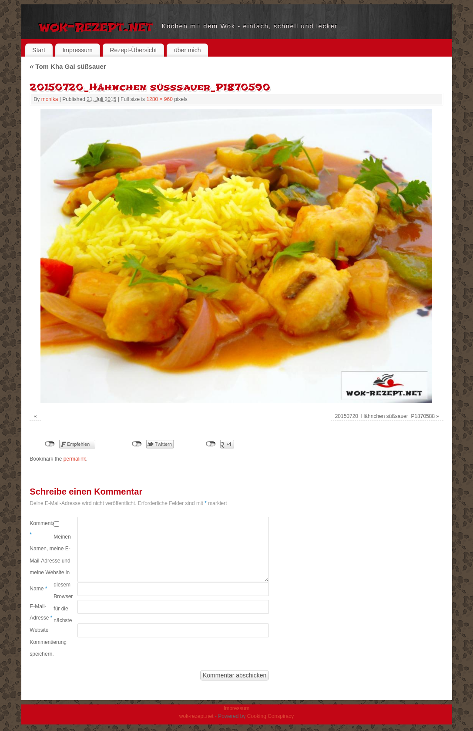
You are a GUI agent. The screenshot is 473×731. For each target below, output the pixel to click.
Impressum (77, 50)
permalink (75, 459)
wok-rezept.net (96, 26)
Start (38, 50)
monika (49, 99)
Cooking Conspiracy (270, 716)
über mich (187, 50)
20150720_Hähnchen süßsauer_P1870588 (385, 416)
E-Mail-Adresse (41, 612)
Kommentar (42, 529)
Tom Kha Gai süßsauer (68, 66)
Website (39, 630)
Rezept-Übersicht (133, 50)
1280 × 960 (159, 99)
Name (38, 589)
